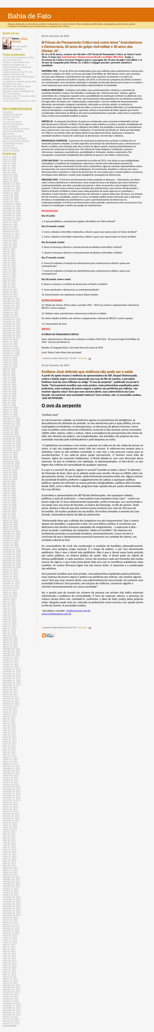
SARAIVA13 (9, 146)
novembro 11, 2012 (12, 899)
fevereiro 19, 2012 (11, 818)
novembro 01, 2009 (12, 549)
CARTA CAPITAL (11, 117)
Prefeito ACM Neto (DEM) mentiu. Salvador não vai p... (18, 78)
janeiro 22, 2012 (10, 809)
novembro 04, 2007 (12, 319)
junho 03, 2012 (10, 852)
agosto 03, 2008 (10, 407)
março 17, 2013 (10, 940)
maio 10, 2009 (9, 493)
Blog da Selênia (10, 126)
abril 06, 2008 (9, 369)
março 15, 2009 (10, 475)
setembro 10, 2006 (11, 186)
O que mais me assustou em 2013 (19, 101)
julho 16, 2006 (9, 168)
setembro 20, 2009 (11, 536)
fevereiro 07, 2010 (11, 581)
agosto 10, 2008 (10, 409)
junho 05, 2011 (10, 737)
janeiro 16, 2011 (10, 692)
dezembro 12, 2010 (12, 680)
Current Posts (10, 1026)
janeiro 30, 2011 (10, 696)
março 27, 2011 (10, 714)
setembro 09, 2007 (11, 301)
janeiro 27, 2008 (10, 346)
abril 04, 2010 (9, 599)
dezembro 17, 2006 (12, 218)
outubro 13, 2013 (10, 996)
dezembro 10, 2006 (12, 215)
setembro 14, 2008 (11, 421)
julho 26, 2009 (9, 518)
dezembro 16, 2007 (12, 333)
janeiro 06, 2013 (10, 917)
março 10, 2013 (10, 938)
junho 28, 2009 (10, 509)
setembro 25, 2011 (11, 773)
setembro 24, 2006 (11, 190)
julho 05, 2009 (9, 511)
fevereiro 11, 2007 (11, 233)
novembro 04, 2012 (12, 897)
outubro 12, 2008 (10, 430)
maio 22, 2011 (9, 732)
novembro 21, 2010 (12, 674)
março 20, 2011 (10, 712)
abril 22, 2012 (9, 838)
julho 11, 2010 (9, 631)
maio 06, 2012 (9, 843)
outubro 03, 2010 (10, 658)
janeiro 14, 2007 (10, 224)
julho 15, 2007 (9, 283)
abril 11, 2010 (9, 601)
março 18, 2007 (10, 245)
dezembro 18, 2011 (12, 800)
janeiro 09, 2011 (10, 689)
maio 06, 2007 (9, 260)
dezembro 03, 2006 (12, 213)
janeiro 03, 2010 (10, 570)
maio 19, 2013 (9, 958)
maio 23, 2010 (9, 615)
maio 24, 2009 (9, 498)
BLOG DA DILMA (11, 150)
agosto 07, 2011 (10, 757)
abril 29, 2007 (9, 258)
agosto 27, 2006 (10, 181)
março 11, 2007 (10, 242)
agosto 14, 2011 (10, 759)
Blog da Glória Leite (12, 136)
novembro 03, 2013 (12, 1003)
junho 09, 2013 (10, 965)
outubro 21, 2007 (10, 315)
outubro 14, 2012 (10, 890)
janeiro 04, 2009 (10, 452)
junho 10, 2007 (10, 272)
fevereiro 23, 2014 (11, 1024)
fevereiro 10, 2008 (11, 351)
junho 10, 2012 (10, 854)
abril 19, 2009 (9, 486)
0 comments (81, 358)
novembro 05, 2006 (12, 204)
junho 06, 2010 (10, 619)
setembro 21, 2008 (11, 423)
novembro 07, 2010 (12, 669)
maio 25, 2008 (9, 385)
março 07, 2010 (10, 590)
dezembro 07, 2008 (12, 448)
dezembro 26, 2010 (12, 685)
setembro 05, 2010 (11, 649)
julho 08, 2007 (9, 281)
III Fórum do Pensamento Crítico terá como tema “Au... (18, 58)
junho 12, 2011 (10, 739)
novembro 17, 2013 (12, 1005)
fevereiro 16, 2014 (11, 1021)
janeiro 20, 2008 (10, 344)
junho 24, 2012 (10, 859)
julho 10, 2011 (9, 748)
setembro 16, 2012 (11, 881)
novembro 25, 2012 (12, 904)
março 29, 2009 (10, 479)
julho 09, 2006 (9, 166)
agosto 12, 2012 (10, 870)
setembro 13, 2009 (11, 534)
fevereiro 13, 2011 (11, 701)
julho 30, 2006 (9, 172)
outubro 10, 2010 (10, 660)
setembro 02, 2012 (11, 877)
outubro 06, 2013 (10, 994)
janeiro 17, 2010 (10, 574)
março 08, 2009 (10, 473)
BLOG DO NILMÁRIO (13, 131)
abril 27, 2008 (9, 376)
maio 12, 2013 (9, 956)
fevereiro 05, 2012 (11, 814)
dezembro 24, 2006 (12, 220)
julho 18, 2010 (9, 633)
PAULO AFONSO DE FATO (16, 129)
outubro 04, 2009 (10, 540)
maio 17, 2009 (9, 495)
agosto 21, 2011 (10, 762)
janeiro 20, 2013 (10, 922)
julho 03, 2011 (9, 746)
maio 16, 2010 (9, 613)
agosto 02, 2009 (10, 520)
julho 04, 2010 (9, 628)
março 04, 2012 (10, 823)
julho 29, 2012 (9, 865)
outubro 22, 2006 (10, 200)
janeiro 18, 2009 (10, 457)
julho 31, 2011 (9, 755)
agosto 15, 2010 (10, 642)
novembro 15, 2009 (12, 554)
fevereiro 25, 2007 (11, 238)
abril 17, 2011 (9, 721)
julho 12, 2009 (9, 513)
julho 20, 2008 (9, 403)
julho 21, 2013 (9, 974)
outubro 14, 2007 (10, 312)
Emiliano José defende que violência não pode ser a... (15, 63)
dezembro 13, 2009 (12, 563)
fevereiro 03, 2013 (11, 926)
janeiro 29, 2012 (10, 811)
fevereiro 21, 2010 (11, 586)
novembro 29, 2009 (12, 558)
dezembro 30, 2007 (12, 337)
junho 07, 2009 (10, 502)
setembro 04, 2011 (11, 766)
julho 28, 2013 (9, 976)
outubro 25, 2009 (10, 547)
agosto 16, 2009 (10, 525)
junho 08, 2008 (10, 389)
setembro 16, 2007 (11, 303)
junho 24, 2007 (10, 276)
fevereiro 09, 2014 (11, 1019)
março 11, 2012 (10, 825)
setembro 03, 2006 (11, 184)
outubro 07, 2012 (10, 888)
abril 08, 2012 (9, 834)
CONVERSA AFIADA (13, 143)
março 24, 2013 (10, 942)
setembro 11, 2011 (11, 768)
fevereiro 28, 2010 (11, 588)
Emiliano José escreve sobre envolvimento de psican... (16, 87)
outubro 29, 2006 (10, 202)
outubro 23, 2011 (10, 782)
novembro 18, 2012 (12, 902)
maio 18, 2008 (9, 382)
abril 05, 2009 (9, 482)
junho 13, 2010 (10, 622)
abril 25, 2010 (9, 606)
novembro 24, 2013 (12, 1008)
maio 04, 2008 (9, 378)
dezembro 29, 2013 (12, 1014)
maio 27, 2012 (9, 850)
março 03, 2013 (10, 935)
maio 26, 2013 (9, 960)
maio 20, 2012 (9, 847)
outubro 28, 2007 (10, 317)
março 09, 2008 (10, 360)
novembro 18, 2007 (12, 324)
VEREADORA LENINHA (14, 138)
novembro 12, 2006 (12, 206)
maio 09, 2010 (9, 610)
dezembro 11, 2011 (12, 798)
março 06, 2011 (10, 707)
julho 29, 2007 (9, 288)
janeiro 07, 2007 (10, 222)
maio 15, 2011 (9, 730)
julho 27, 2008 (9, 405)
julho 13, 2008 (9, 400)
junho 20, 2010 (10, 624)
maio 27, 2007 (9, 267)
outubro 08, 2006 (10, 195)
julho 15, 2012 (9, 861)
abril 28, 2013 (9, 951)
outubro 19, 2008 (10, 432)
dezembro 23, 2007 (12, 335)
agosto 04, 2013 (10, 978)
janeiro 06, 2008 (10, 339)
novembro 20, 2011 (12, 791)
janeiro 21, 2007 (10, 227)
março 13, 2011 (10, 710)
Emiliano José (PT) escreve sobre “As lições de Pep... (18, 97)
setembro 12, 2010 (11, 651)
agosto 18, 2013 (10, 983)
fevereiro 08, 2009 (11, 464)
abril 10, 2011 (9, 719)
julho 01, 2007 (9, 279)
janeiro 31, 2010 (10, 579)
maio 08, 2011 (9, 728)
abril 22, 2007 (9, 256)
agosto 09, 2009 (10, 522)
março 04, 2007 (10, 240)
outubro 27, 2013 (10, 1001)
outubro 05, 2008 (10, 428)
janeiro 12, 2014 (10, 1017)
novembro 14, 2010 (12, 671)
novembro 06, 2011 (12, 786)
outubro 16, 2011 (10, 780)
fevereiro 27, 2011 (11, 705)
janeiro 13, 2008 (10, 342)
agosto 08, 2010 (10, 640)
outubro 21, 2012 (10, 893)
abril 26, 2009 (9, 488)
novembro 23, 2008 (12, 443)
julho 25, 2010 (9, 635)
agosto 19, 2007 (10, 294)
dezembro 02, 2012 (12, 906)
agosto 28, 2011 (10, 764)
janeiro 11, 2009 (10, 455)
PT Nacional (9, 119)
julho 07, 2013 (9, 972)
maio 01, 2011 (9, 726)
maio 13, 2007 (9, 263)
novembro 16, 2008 (12, 441)
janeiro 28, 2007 (10, 229)
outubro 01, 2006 (10, 193)
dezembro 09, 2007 (12, 330)
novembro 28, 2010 (12, 676)
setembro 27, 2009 (11, 538)
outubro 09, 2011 (10, 777)
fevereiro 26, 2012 (11, 820)
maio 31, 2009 (9, 500)
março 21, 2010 (10, 595)
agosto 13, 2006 (10, 177)
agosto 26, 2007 (10, 297)
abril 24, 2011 (9, 723)
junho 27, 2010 (10, 626)
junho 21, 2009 (10, 507)
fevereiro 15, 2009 (11, 466)
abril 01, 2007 (9, 249)
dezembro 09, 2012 (12, 908)
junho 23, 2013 (10, 967)
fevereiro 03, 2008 (11, 349)
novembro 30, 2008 (12, 446)
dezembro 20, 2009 (12, 565)
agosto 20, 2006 (10, 179)
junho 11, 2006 (10, 157)
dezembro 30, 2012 (12, 915)
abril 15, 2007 (9, 254)
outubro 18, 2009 (10, 545)
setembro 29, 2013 (11, 992)
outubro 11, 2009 (10, 543)
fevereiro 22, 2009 (11, 468)
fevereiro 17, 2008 (11, 353)
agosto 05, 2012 (10, 868)
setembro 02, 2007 (11, 299)
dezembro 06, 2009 (12, 561)
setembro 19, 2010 (11, 653)
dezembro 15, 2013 (12, 1012)
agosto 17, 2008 (10, 412)
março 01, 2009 (10, 470)
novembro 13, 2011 (12, 789)
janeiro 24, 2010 (10, 577)
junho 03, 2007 (10, 269)
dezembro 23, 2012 (12, 913)
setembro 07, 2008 (11, 418)
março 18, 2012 (10, 827)
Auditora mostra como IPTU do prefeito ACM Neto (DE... (17, 73)
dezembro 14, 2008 (12, 450)
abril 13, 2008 (9, 371)
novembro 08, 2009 (12, 552)
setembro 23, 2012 (11, 884)
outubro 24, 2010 (10, 665)
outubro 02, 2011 (10, 775)
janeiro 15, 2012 (10, 807)
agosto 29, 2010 (10, 647)
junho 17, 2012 (10, 856)
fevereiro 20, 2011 (11, 703)
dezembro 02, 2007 (12, 328)
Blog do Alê (8, 134)
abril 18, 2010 (9, 604)
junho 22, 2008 (10, 394)
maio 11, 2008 (9, 380)
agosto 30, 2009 (10, 529)
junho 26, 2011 (10, 744)
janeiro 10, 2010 (10, 572)
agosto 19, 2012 (10, 872)
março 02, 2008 (10, 358)
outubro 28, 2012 (10, 895)
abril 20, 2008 (9, 373)
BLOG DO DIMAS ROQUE (16, 141)
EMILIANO (8, 112)
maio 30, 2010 (9, 617)
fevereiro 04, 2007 (11, 231)
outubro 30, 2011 (10, 784)
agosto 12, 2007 (10, 292)
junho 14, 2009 (10, 504)
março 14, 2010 (10, 592)
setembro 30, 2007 (11, 308)
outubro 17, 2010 (10, 662)
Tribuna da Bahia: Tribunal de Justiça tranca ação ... (16, 68)
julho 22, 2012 (9, 863)
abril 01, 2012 (9, 832)
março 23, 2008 (10, 364)
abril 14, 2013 (9, 947)
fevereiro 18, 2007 (11, 236)
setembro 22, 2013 (11, 990)
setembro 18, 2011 (11, 771)
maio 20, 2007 (9, 265)
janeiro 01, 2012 (10, 802)
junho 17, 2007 (10, 274)
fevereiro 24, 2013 (11, 933)
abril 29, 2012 (9, 841)
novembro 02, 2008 (12, 437)
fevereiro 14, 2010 (11, 583)
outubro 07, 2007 (10, 310)
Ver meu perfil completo (19, 47)
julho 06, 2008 (9, 398)
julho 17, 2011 (9, 750)
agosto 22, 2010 (10, 644)
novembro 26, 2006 (12, 211)
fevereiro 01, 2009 (11, 461)
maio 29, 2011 (9, 735)
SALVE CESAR (10, 148)
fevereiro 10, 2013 (11, 929)
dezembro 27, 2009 (12, 567)
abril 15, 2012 (9, 836)
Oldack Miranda (20, 40)
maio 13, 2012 (9, 845)
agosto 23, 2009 (10, 527)
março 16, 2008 (10, 362)
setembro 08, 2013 (11, 987)
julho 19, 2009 (9, 516)
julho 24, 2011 (9, 753)
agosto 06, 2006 (10, 175)
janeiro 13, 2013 (10, 920)
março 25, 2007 (10, 247)
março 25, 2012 (10, 829)
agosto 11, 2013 (10, 981)
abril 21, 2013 (9, 949)
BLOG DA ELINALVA (13, 124)
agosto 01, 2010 (10, 637)
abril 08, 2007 (9, 251)
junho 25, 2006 (10, 161)
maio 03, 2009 (9, 491)
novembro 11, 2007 (12, 321)
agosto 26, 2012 (10, 875)
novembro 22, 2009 (12, 556)
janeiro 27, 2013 (10, 924)
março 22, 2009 (10, 477)
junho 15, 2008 (10, 391)
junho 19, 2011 (10, 741)
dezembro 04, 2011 (12, 796)
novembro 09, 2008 (12, 439)
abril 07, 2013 (9, 945)
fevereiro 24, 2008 (11, 355)
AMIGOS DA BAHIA (12, 114)
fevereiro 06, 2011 (11, 698)
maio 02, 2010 (9, 608)
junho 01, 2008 (10, 387)
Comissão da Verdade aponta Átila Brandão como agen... (19, 82)
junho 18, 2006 (10, 159)
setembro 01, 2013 (11, 985)
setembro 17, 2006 (11, 188)
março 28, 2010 (10, 597)
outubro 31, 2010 (10, 667)
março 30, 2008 (10, 367)
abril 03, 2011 (9, 716)
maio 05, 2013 (9, 954)
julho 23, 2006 (9, 170)
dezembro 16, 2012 (12, 911)
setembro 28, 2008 (11, 425)
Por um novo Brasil (12, 122)
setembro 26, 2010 (11, 656)
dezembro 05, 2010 (12, 678)
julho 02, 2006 (9, 163)
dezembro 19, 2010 (12, 683)
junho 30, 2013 (10, 969)
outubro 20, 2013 (10, 999)
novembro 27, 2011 (12, 793)
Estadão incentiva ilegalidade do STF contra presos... (18, 92)
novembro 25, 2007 (12, 326)
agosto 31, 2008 (10, 416)
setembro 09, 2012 (11, 879)
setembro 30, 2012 (11, 886)
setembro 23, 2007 (11, 306)
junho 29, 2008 (10, 396)
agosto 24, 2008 (10, 414)
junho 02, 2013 (10, 963)
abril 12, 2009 (9, 484)
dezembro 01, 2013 (12, 1010)
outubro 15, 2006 (10, 197)
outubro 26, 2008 (10, 434)
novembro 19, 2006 (12, 209)
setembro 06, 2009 (11, 531)
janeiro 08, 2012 (10, 805)
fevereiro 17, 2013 (11, 931)
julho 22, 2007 (9, 285)
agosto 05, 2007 (10, 290)
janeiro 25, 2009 (10, 459)
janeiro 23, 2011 (10, 694)
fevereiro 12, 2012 (11, 816)
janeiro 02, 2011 (10, 687)
